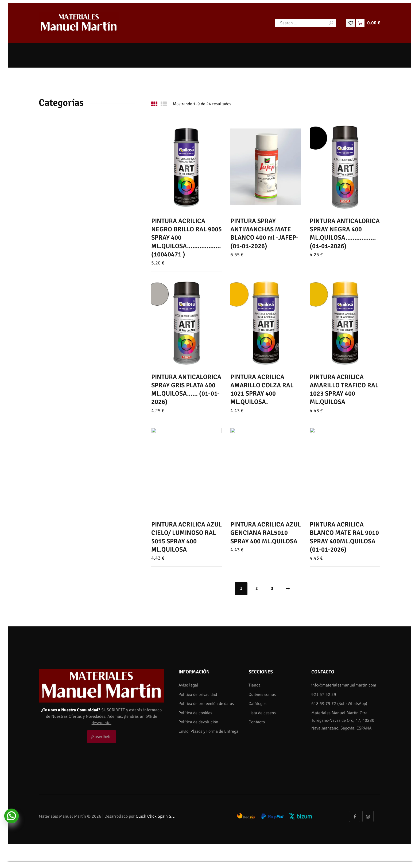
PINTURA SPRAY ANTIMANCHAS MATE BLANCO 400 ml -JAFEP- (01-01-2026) (264, 233)
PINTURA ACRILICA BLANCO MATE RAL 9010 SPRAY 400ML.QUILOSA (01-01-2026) (344, 536)
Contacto (257, 722)
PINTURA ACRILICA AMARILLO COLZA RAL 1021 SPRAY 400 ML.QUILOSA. (261, 389)
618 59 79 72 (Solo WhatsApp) (339, 703)
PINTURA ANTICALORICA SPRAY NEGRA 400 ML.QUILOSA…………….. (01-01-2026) (345, 233)
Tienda (255, 685)
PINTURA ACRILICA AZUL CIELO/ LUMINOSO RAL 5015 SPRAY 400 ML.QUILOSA (186, 536)
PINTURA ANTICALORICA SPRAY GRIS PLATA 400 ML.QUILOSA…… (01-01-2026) (186, 389)
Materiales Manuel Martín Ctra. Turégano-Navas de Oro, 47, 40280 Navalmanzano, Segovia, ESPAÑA (342, 720)
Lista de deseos (262, 713)
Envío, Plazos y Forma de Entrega (208, 731)
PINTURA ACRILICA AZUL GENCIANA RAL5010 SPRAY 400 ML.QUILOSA (265, 532)
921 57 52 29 (323, 694)
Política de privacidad (198, 694)
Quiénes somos (262, 694)
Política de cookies (195, 713)
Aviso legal (188, 685)
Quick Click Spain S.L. (156, 816)
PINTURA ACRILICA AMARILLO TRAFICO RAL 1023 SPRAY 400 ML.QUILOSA (344, 389)
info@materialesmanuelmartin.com (343, 685)
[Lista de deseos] (350, 22)
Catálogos (257, 703)
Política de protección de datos (206, 703)
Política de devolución (198, 722)
